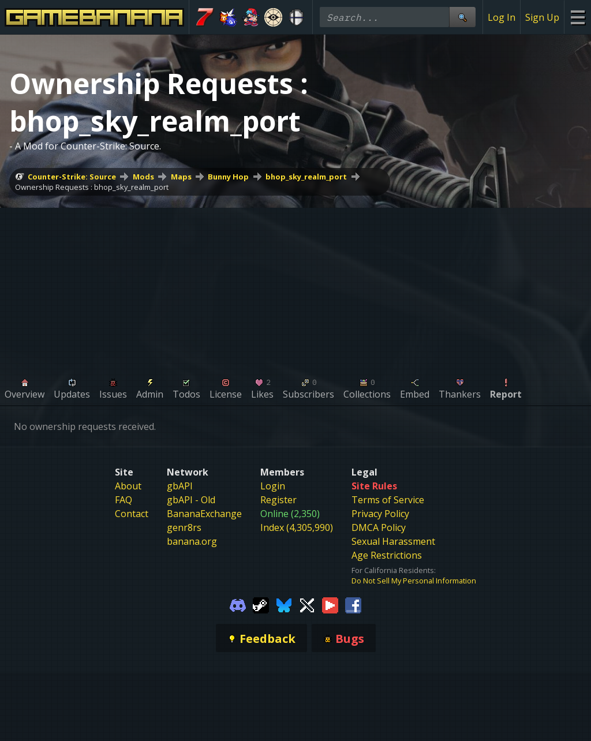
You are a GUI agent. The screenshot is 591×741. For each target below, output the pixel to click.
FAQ (123, 499)
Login (272, 486)
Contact (131, 513)
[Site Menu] (577, 17)
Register (278, 499)
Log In (501, 17)
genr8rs (184, 527)
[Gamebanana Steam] (261, 604)
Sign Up (542, 17)
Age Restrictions (386, 555)
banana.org (192, 541)
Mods (143, 176)
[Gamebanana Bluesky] (284, 604)
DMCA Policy (378, 527)
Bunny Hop (228, 176)
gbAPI (180, 486)
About (128, 486)
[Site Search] (462, 17)
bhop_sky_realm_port (306, 176)
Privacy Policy (380, 513)
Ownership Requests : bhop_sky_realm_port (92, 187)
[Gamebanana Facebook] (353, 604)
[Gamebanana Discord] (238, 604)
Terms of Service (387, 499)
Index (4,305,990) (296, 527)
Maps (181, 176)
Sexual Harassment (393, 541)
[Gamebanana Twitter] (307, 604)
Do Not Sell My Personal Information (413, 580)
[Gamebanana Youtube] (330, 604)
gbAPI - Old (191, 499)
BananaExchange (204, 513)
